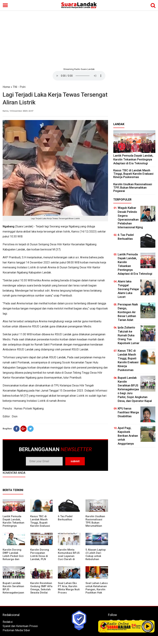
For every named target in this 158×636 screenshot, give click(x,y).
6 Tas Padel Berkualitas (65, 518)
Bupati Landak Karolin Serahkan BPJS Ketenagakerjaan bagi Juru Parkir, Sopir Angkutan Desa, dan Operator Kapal (13, 594)
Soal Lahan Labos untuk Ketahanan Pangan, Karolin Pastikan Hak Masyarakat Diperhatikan (97, 591)
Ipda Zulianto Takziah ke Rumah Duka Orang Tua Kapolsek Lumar (128, 335)
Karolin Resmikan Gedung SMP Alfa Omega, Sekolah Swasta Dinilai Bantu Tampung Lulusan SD (41, 591)
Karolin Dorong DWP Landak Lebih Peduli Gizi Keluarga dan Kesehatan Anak (13, 556)
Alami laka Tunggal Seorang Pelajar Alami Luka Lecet (128, 289)
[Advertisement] (79, 38)
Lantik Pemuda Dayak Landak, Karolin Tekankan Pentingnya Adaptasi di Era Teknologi (13, 524)
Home (6, 87)
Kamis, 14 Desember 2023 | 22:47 (18, 111)
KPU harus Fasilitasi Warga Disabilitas (128, 412)
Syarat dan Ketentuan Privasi (20, 626)
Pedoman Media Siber (16, 630)
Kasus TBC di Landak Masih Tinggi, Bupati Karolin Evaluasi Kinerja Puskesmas (40, 524)
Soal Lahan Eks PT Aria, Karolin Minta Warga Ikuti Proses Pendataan (69, 589)
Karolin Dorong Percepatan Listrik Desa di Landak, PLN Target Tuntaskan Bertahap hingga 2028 (41, 559)
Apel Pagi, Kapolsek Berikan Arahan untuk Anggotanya (128, 435)
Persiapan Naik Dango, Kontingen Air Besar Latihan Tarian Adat (128, 312)
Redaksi (8, 622)
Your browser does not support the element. (79, 75)
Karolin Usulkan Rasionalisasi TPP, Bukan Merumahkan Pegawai (95, 523)
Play (147, 626)
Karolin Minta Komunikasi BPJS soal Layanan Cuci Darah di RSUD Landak (69, 556)
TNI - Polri (19, 87)
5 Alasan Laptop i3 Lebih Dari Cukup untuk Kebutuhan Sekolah (96, 556)
